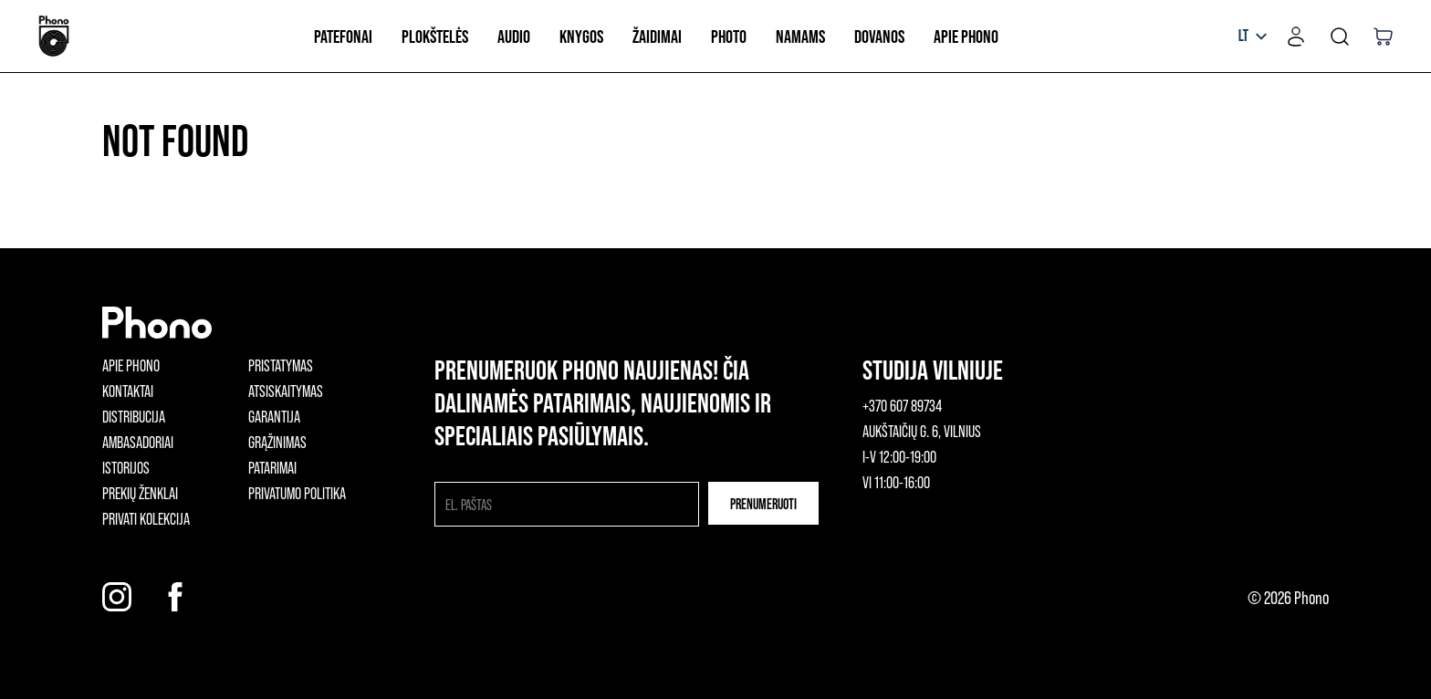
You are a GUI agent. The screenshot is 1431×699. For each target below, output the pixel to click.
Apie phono (131, 365)
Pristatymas (280, 365)
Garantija (274, 416)
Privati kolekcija (146, 518)
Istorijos (126, 467)
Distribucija (133, 416)
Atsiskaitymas (285, 391)
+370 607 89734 (902, 405)
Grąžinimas (277, 442)
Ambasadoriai (137, 442)
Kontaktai (127, 391)
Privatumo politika (297, 493)
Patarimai (272, 467)
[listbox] (1252, 36)
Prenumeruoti (763, 503)
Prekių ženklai (140, 493)
